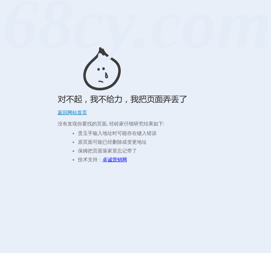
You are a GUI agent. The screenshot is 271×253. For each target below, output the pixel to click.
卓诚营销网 (115, 159)
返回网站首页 (72, 112)
